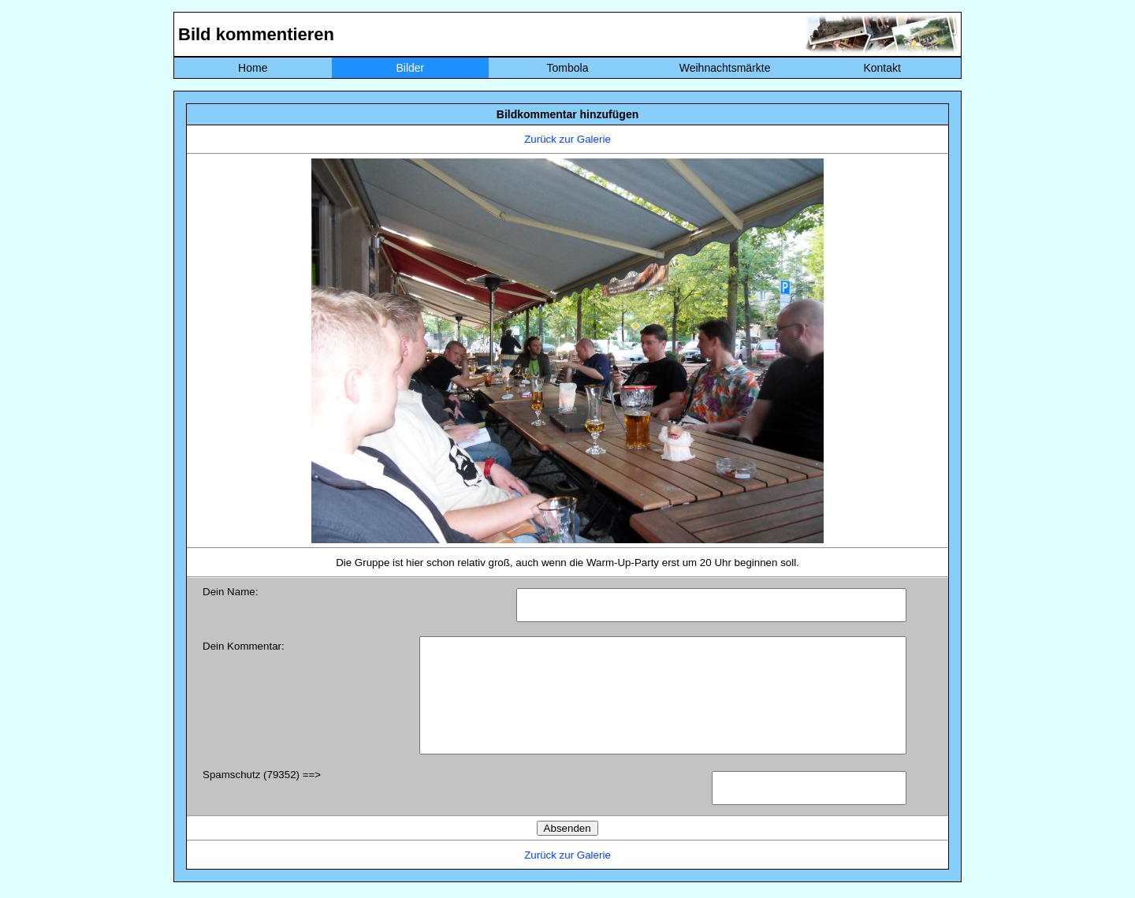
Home (252, 67)
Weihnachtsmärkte (725, 67)
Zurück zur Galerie (567, 139)
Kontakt (881, 67)
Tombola (568, 67)
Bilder (410, 67)
